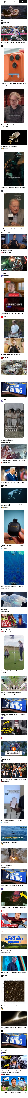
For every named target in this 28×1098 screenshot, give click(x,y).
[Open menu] (2, 1)
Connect (23, 2)
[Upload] (17, 1)
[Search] (14, 1)
